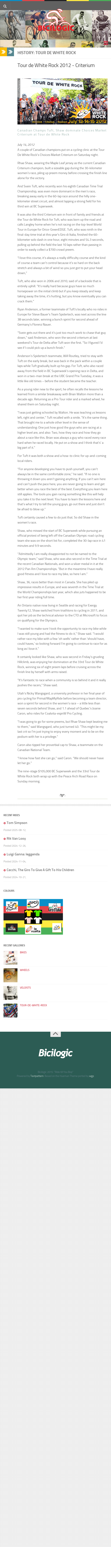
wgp (91, 1076)
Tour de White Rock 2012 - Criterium (56, 65)
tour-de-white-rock (33, 1005)
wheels (24, 970)
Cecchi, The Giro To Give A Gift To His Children (40, 870)
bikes (23, 952)
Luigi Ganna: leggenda (23, 854)
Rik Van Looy (16, 838)
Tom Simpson (17, 823)
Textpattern (37, 1076)
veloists (25, 987)
